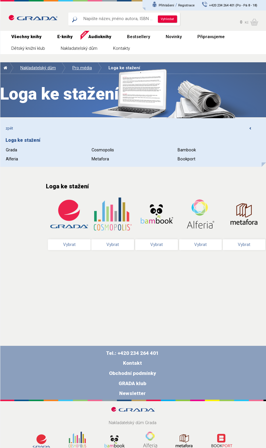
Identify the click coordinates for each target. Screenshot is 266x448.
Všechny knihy (26, 36)
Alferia (12, 159)
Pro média (82, 67)
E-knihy (65, 36)
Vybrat (69, 244)
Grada (11, 150)
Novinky (174, 36)
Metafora (100, 159)
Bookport (186, 159)
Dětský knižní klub (28, 48)
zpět (129, 128)
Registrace (186, 5)
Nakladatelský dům (79, 48)
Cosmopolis (103, 150)
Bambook (187, 150)
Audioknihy (99, 36)
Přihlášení (166, 5)
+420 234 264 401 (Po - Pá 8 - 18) (233, 5)
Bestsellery (138, 36)
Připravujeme (211, 36)
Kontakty (121, 48)
